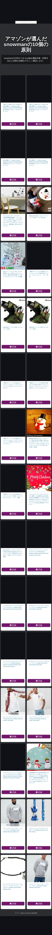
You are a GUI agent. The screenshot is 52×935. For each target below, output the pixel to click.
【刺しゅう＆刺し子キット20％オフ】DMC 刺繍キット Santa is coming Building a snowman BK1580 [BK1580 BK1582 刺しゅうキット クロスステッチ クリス (12, 108)
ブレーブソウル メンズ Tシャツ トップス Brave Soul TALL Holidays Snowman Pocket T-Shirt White (13, 718)
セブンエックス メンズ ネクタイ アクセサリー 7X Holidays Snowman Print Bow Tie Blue (38, 830)
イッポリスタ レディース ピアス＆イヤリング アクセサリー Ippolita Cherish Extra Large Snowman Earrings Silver (13, 607)
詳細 (13, 124)
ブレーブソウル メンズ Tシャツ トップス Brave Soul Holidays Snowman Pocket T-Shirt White (39, 718)
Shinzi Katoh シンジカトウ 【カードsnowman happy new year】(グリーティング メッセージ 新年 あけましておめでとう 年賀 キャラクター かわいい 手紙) (12, 553)
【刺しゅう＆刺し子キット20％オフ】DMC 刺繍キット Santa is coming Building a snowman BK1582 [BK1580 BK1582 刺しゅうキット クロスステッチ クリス (38, 108)
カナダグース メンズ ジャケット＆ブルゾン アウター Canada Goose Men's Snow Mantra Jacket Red (39, 607)
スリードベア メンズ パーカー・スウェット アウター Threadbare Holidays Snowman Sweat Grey (39, 885)
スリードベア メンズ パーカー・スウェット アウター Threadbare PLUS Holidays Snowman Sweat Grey (13, 830)
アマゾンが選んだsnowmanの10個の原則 (26, 44)
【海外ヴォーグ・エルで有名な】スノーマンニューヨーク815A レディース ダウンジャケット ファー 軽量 (13, 496)
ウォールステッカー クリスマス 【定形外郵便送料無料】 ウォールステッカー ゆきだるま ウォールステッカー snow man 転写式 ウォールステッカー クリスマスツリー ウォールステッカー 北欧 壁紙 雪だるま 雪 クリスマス (13, 221)
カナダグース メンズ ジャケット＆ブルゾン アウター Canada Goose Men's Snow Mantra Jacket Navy (39, 663)
